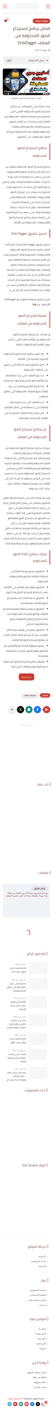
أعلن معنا (42, 1339)
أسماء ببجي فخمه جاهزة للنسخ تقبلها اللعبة (16, 1057)
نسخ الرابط (26, 677)
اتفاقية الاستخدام (38, 1295)
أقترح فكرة (41, 1343)
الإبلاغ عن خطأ (39, 1377)
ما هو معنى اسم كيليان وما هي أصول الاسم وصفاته (16, 987)
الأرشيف (42, 1266)
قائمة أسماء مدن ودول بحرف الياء (17, 969)
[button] (37, 709)
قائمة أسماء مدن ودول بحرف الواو (17, 1040)
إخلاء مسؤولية (39, 1382)
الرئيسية (42, 1256)
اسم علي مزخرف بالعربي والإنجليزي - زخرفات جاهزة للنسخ (16, 1023)
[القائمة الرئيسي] (48, 6)
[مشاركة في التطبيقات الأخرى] (12, 709)
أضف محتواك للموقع (37, 1372)
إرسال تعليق (39, 888)
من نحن (42, 1305)
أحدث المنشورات (38, 1261)
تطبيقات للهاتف (41, 21)
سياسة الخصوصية (38, 1290)
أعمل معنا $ (40, 1334)
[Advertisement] (26, 752)
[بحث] (5, 6)
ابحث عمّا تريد (39, 1387)
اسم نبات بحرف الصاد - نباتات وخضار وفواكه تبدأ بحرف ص (16, 1076)
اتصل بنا (42, 1329)
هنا (34, 304)
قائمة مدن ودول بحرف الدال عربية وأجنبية (18, 1005)
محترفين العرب (14, 1398)
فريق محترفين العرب (36, 1300)
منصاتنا (42, 1348)
